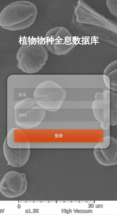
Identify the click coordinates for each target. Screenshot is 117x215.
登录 (58, 136)
